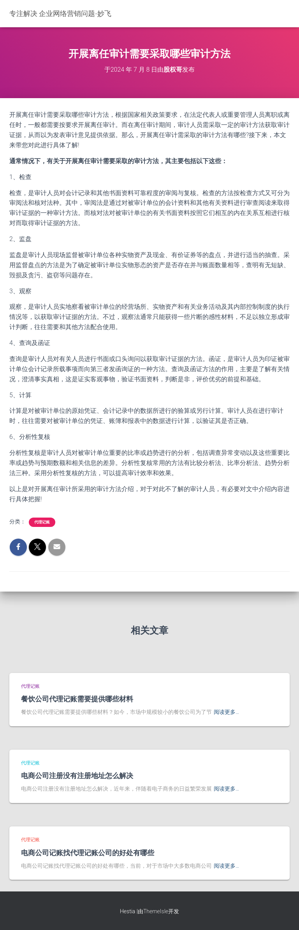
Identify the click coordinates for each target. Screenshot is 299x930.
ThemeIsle (155, 911)
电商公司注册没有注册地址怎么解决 (77, 775)
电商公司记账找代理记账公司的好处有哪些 (87, 852)
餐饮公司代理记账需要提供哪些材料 (77, 698)
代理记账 (42, 522)
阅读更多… (226, 712)
